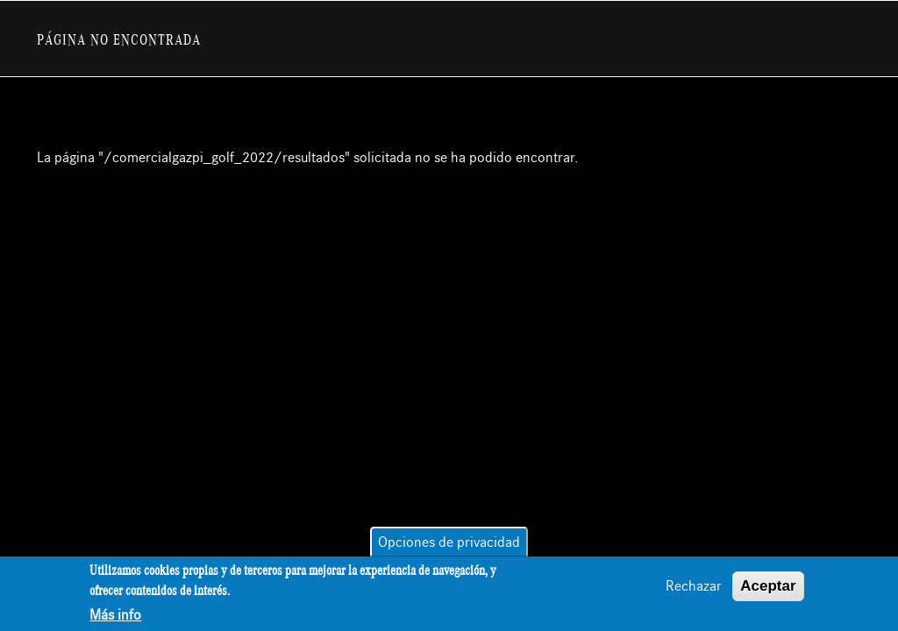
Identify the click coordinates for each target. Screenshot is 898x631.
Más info (115, 616)
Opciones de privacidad (449, 543)
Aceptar (767, 586)
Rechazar (694, 587)
